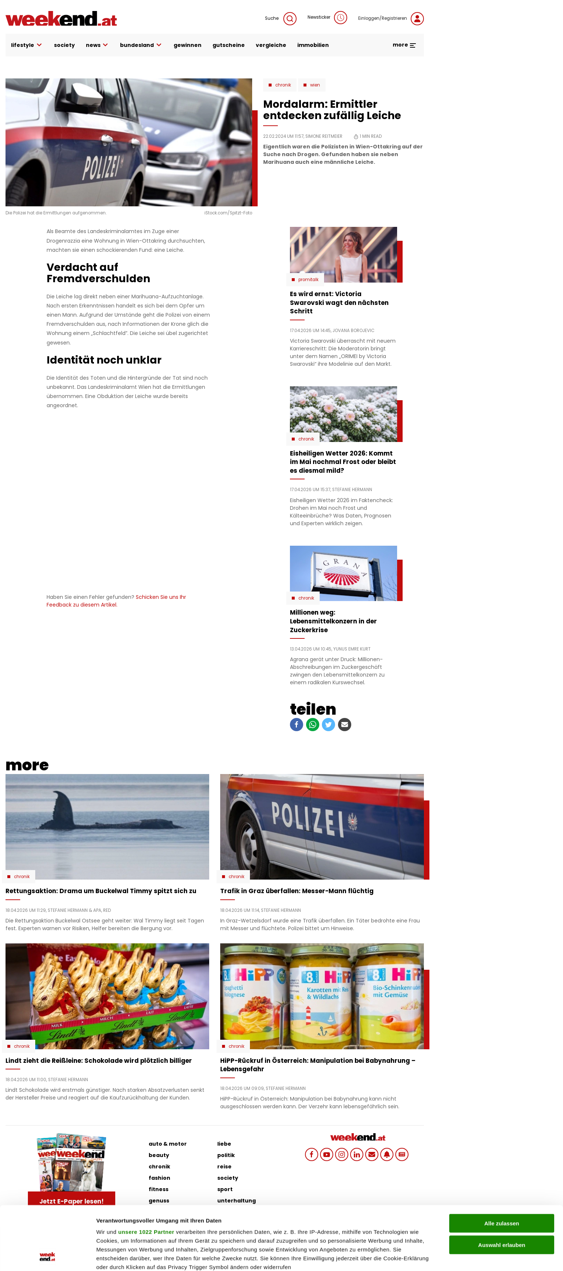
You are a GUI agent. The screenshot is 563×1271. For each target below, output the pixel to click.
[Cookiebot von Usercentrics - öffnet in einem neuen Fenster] (47, 1256)
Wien (315, 85)
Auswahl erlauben (501, 1185)
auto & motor (168, 1143)
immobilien (313, 45)
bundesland (141, 45)
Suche (281, 18)
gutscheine (229, 45)
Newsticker (327, 17)
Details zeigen (390, 1256)
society (64, 45)
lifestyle (27, 45)
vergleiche (271, 45)
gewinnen (187, 45)
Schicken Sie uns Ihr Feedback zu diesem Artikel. (116, 600)
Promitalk (308, 280)
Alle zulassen (501, 1164)
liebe (224, 1143)
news (97, 45)
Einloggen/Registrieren (391, 18)
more (405, 44)
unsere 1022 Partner (146, 1172)
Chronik (283, 85)
